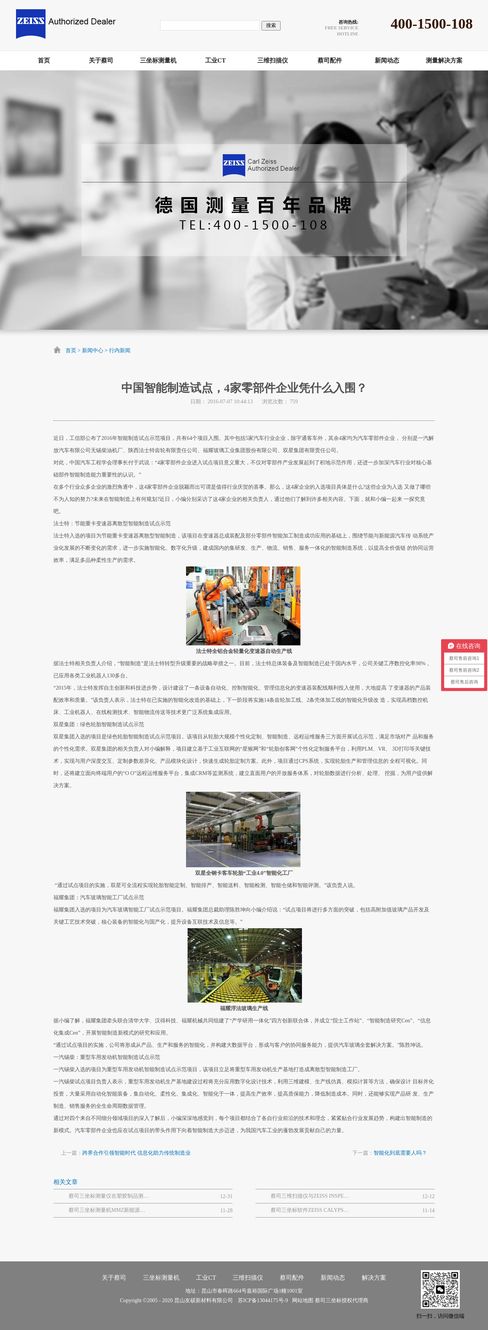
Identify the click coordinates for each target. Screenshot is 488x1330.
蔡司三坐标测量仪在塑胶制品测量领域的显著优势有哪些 (109, 1196)
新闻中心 (92, 350)
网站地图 (301, 1300)
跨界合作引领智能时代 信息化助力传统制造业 (136, 1153)
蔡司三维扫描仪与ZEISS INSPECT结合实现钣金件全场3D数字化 (311, 1196)
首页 (71, 350)
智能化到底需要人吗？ (400, 1153)
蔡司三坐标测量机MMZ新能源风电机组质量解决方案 (109, 1210)
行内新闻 (119, 350)
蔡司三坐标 (328, 1300)
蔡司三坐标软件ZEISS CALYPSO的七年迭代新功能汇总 (311, 1210)
